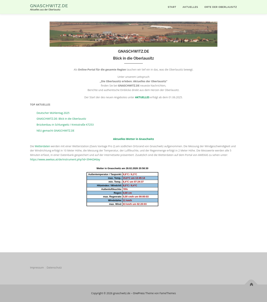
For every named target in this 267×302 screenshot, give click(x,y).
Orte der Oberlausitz (220, 7)
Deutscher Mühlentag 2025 (53, 113)
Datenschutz (54, 267)
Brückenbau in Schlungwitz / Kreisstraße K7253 (65, 124)
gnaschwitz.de (49, 5)
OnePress (139, 293)
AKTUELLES (190, 7)
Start (172, 7)
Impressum (37, 267)
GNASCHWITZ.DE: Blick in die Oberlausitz (61, 118)
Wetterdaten (42, 146)
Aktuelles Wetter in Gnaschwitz (133, 139)
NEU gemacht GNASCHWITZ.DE (55, 130)
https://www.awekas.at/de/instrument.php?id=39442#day (65, 159)
